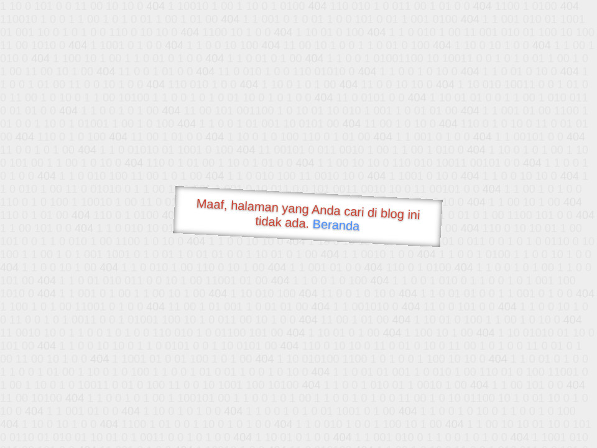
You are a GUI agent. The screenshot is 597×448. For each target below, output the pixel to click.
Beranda (336, 225)
